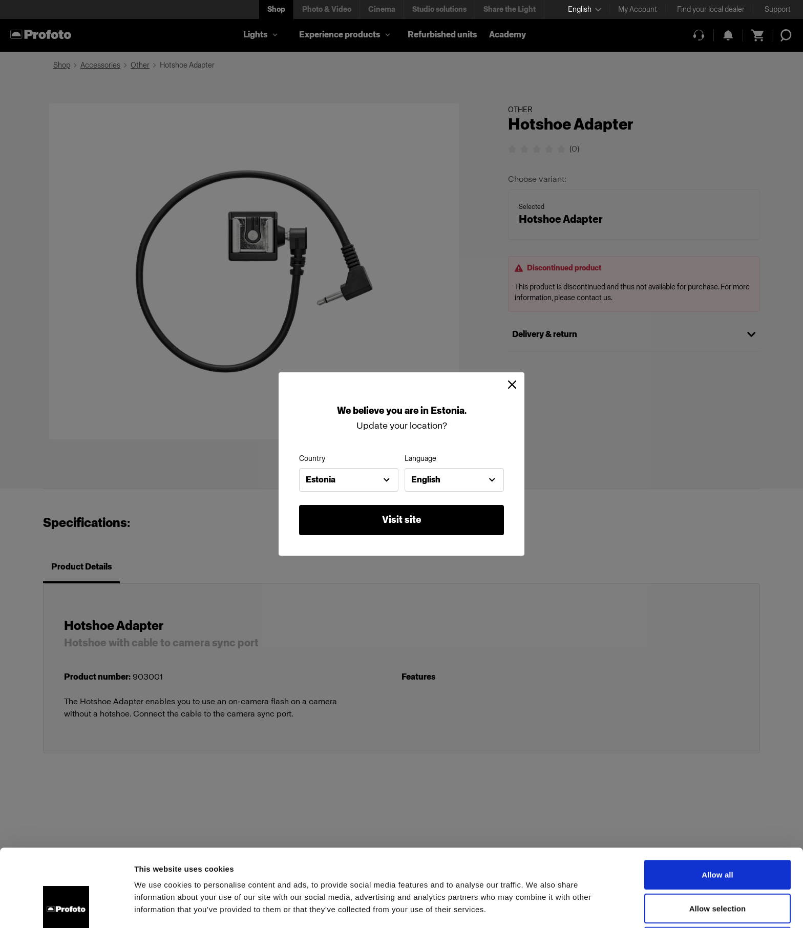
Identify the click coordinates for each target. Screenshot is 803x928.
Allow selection (717, 835)
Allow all (717, 801)
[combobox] (348, 480)
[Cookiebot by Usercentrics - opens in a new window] (66, 908)
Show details (537, 907)
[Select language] (584, 9)
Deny (717, 868)
